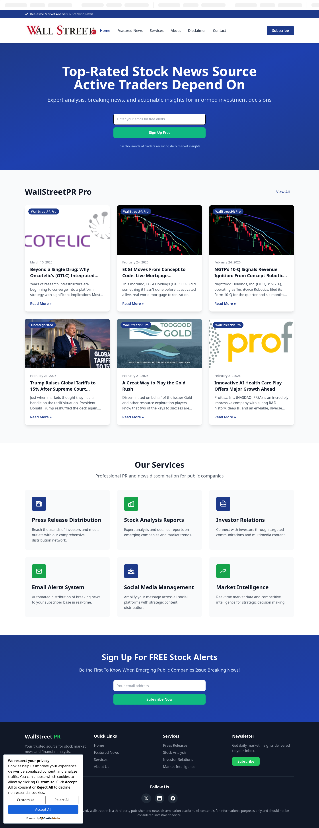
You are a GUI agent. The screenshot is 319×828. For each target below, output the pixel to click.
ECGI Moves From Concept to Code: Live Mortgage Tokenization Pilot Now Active (155, 275)
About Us (101, 766)
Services (156, 30)
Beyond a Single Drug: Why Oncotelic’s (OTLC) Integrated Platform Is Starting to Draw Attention (62, 278)
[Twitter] (146, 798)
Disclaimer (197, 30)
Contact (219, 30)
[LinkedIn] (159, 798)
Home (105, 30)
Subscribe (280, 30)
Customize (25, 799)
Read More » (41, 303)
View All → (285, 191)
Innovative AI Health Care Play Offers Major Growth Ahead (248, 386)
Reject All (62, 799)
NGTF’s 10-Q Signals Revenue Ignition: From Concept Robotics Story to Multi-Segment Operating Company (249, 278)
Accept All (43, 809)
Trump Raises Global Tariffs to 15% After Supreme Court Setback (63, 389)
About (176, 30)
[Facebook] (173, 798)
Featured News (130, 30)
